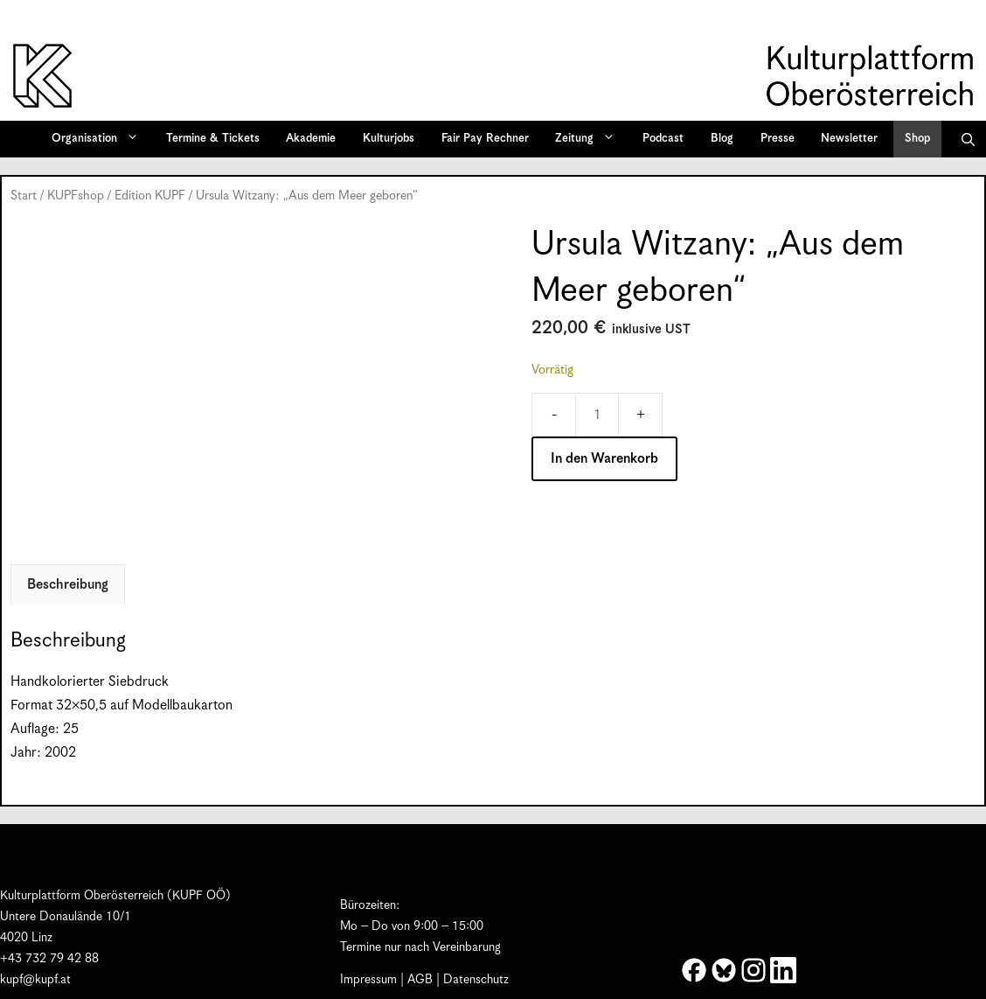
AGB (420, 980)
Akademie (311, 138)
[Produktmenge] (597, 415)
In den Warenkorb (604, 459)
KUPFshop (75, 196)
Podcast (663, 138)
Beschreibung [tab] (67, 584)
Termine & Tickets (213, 138)
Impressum (368, 980)
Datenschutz (476, 980)
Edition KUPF (150, 196)
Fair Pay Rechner (485, 138)
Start (23, 196)
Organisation (101, 139)
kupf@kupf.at (35, 980)
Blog (722, 138)
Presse (777, 138)
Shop (917, 138)
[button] (968, 139)
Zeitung (591, 139)
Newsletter (849, 138)
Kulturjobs (388, 138)
